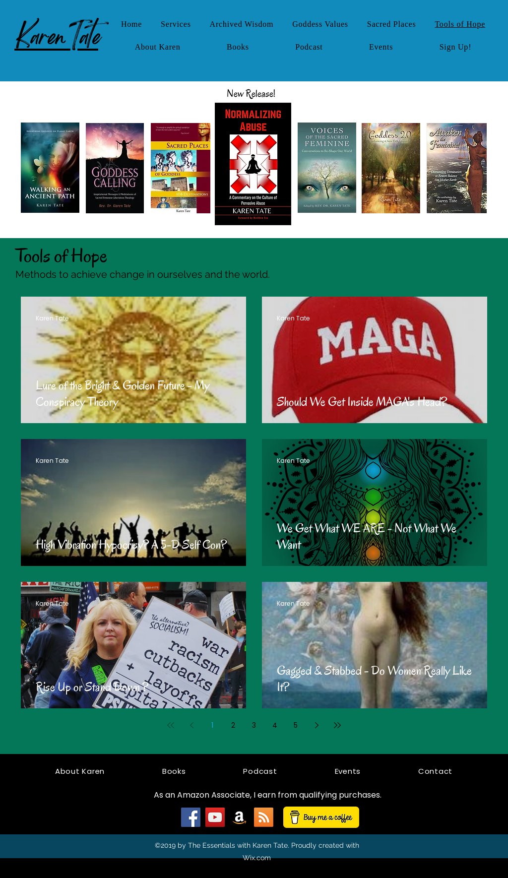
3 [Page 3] (254, 725)
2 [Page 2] (233, 725)
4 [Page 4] (274, 725)
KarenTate (56, 36)
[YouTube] (215, 817)
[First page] (171, 725)
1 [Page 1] (212, 725)
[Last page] (337, 725)
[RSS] (263, 817)
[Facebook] (190, 817)
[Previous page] (191, 725)
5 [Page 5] (296, 725)
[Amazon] (239, 817)
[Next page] (316, 725)
